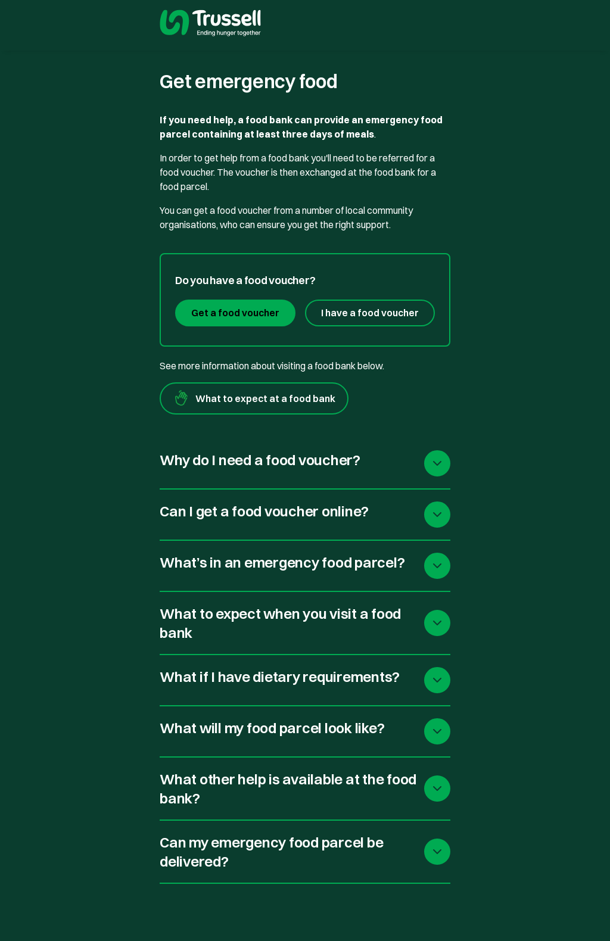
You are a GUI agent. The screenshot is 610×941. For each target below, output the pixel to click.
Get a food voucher (235, 313)
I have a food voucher (370, 313)
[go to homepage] (210, 24)
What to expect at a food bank (254, 398)
